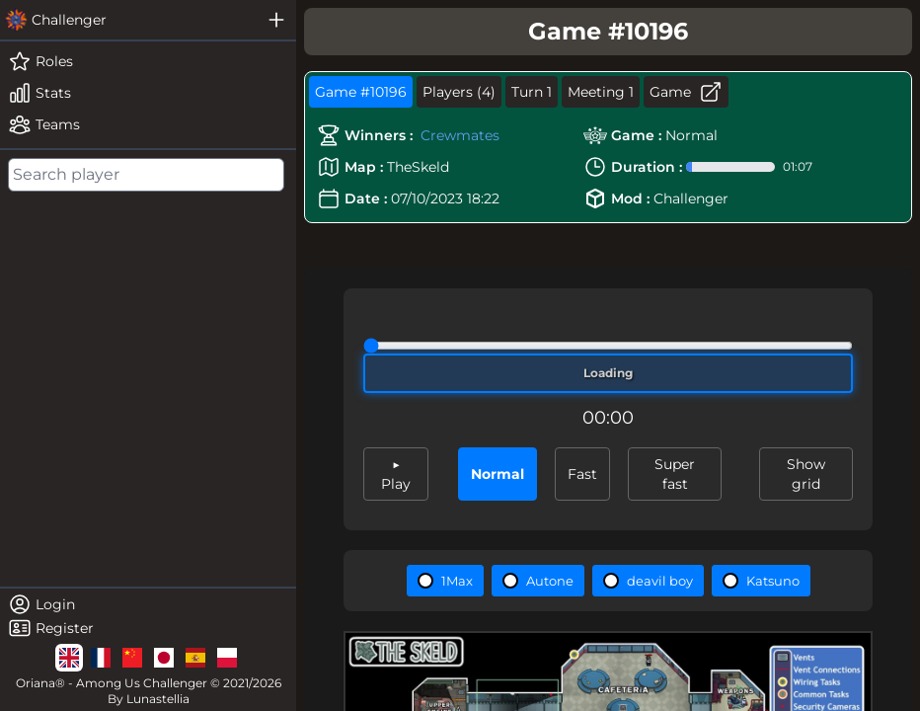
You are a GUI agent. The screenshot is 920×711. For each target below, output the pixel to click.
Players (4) (459, 92)
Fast (582, 474)
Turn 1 (531, 92)
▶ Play (396, 474)
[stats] (148, 93)
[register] (148, 628)
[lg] (69, 658)
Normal (497, 474)
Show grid (806, 474)
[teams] (148, 124)
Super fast (674, 474)
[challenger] (128, 20)
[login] (148, 604)
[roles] (148, 61)
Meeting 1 (601, 92)
